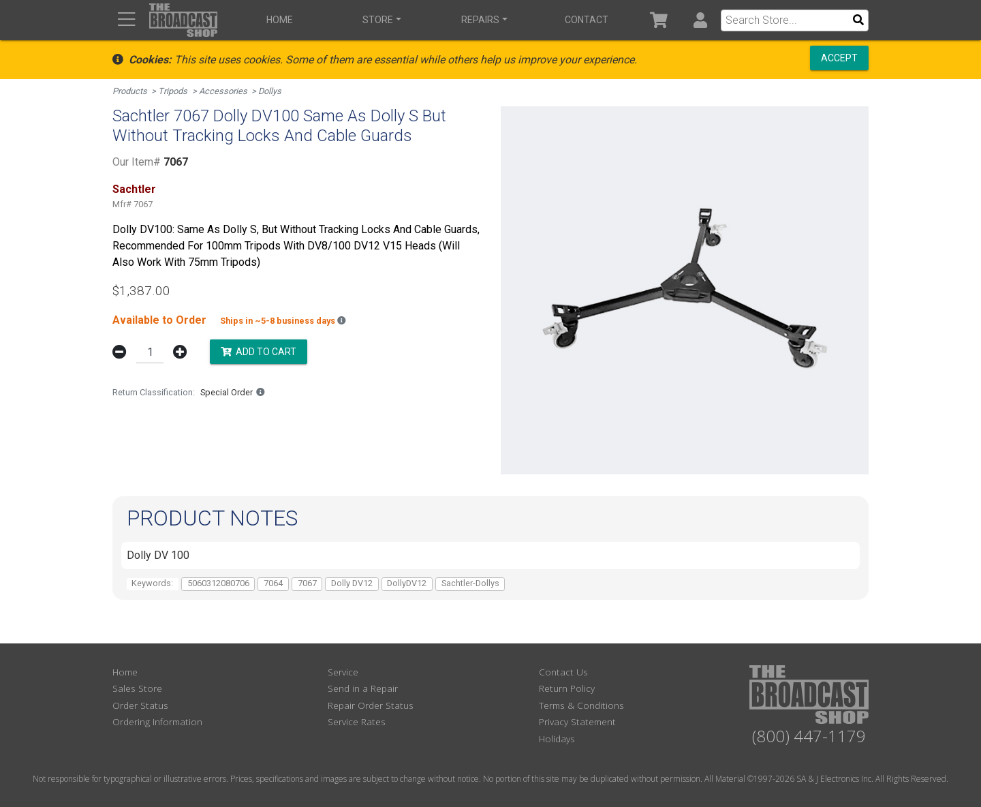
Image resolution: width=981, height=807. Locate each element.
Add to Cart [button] (258, 351)
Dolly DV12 (352, 583)
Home (279, 19)
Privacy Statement (577, 721)
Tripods (172, 91)
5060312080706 (218, 583)
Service (343, 671)
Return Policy (567, 688)
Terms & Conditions (581, 705)
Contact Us (563, 671)
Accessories (223, 91)
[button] (700, 20)
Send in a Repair (363, 688)
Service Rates (357, 721)
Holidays (557, 738)
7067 (307, 583)
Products (129, 91)
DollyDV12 (406, 583)
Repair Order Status (371, 705)
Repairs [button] (480, 19)
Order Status (140, 705)
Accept (839, 57)
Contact (586, 19)
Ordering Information (157, 721)
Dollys (269, 91)
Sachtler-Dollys (470, 583)
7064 (273, 583)
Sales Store (137, 688)
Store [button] (377, 19)
